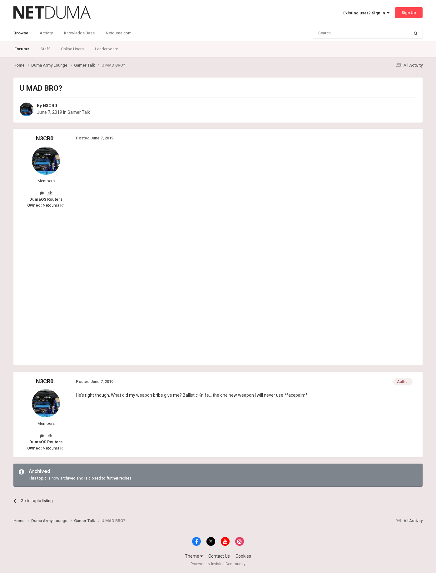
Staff (45, 49)
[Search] (346, 33)
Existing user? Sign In (366, 13)
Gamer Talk (78, 112)
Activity (46, 33)
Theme (194, 556)
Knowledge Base (79, 33)
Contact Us (219, 556)
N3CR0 (50, 105)
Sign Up (409, 12)
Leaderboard (106, 49)
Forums (21, 49)
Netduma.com (118, 33)
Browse (20, 36)
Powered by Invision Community (218, 564)
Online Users (72, 49)
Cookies (243, 556)
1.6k (46, 193)
